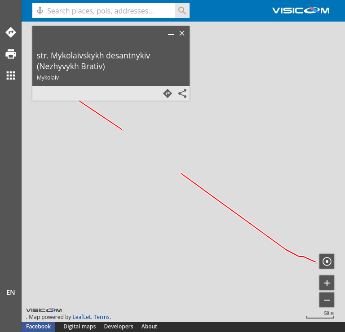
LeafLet (81, 317)
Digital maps (80, 326)
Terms (102, 317)
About (149, 326)
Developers (118, 326)
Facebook (38, 326)
